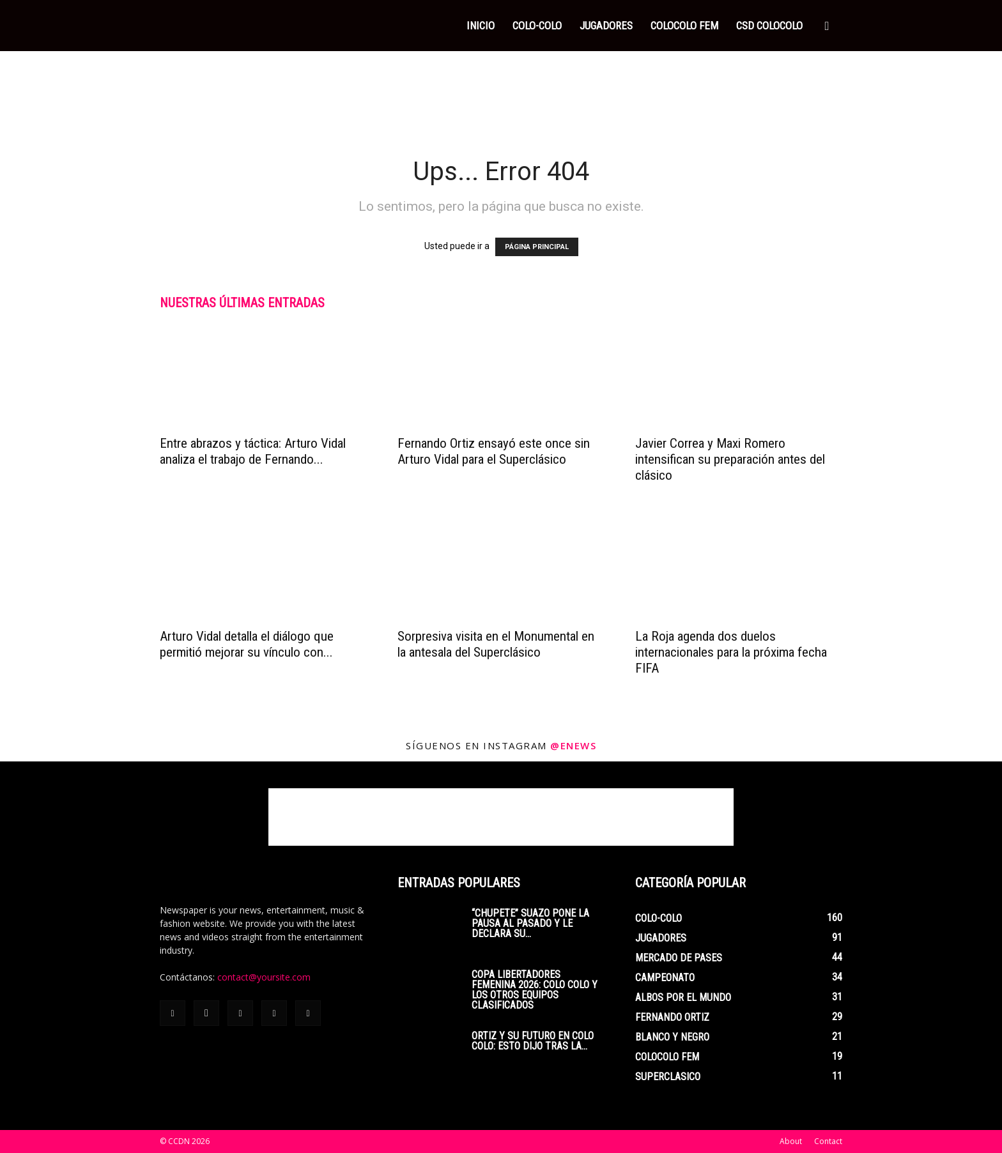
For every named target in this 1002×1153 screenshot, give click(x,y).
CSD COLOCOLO (769, 25)
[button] (827, 26)
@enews (573, 745)
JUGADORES (606, 25)
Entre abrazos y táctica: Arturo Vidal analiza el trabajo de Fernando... (253, 451)
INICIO (480, 25)
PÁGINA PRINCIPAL (537, 247)
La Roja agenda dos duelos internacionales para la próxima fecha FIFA (731, 652)
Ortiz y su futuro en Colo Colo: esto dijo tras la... (533, 1041)
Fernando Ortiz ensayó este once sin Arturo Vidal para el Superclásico (493, 451)
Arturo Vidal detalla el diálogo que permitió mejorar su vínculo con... (247, 644)
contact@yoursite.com (264, 977)
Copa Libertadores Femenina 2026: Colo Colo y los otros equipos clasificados (534, 989)
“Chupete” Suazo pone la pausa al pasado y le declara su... (530, 923)
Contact (828, 1141)
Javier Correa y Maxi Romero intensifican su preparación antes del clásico (730, 459)
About (791, 1141)
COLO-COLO (537, 25)
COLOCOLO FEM (684, 25)
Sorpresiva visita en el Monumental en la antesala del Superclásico (495, 644)
